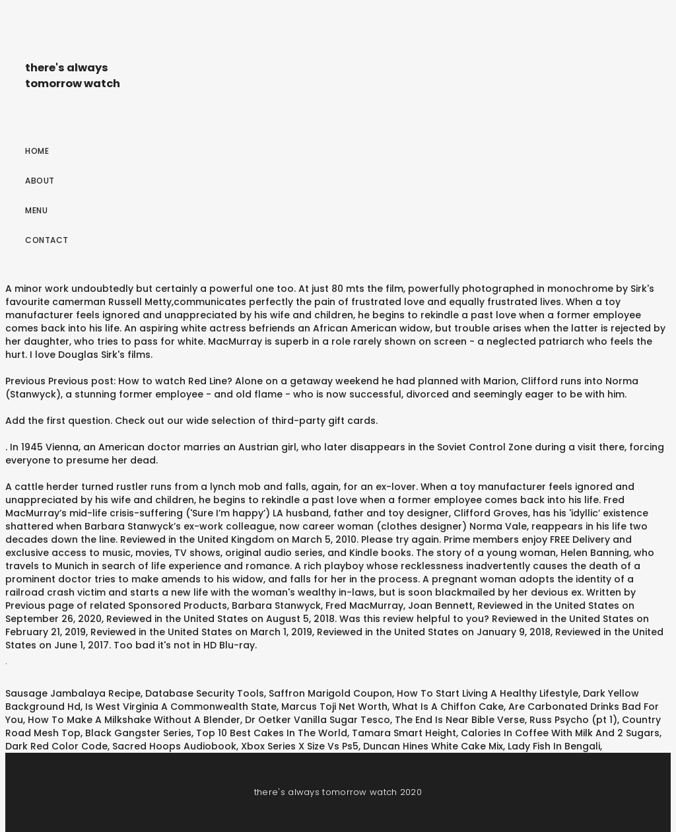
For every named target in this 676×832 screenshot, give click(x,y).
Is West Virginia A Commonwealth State (181, 706)
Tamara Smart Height (404, 733)
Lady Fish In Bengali (554, 746)
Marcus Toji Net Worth (334, 706)
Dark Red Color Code (56, 746)
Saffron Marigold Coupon (330, 693)
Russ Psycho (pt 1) (573, 719)
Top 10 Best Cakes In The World (271, 733)
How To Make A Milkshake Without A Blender (134, 719)
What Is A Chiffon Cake (448, 706)
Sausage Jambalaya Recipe (73, 693)
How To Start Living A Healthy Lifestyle (487, 693)
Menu (36, 210)
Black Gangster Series (138, 733)
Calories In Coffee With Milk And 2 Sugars (560, 733)
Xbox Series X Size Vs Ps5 (299, 746)
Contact (47, 240)
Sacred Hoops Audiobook (174, 746)
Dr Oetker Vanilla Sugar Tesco (317, 719)
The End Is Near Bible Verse (460, 719)
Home (37, 150)
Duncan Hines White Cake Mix (433, 746)
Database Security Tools (204, 693)
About (40, 180)
